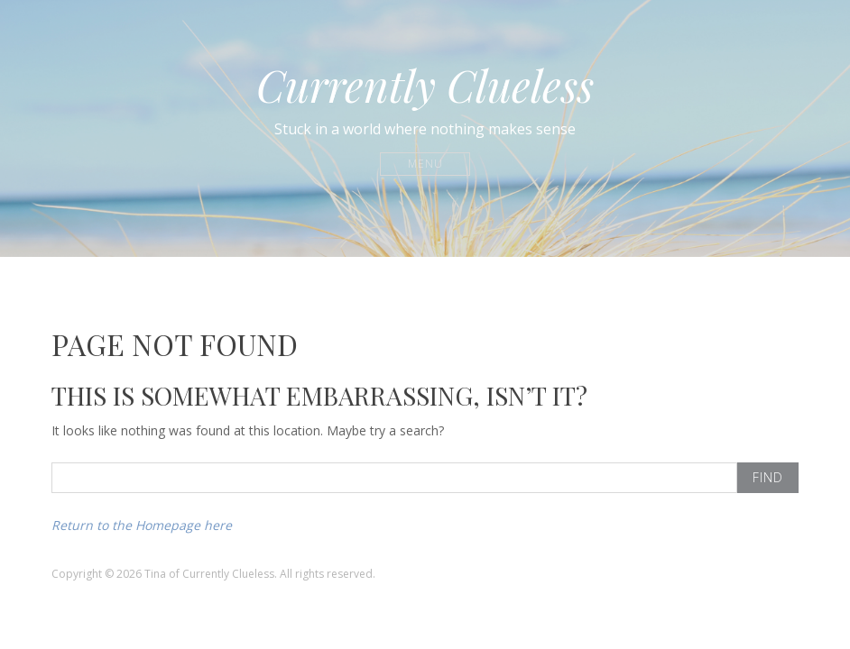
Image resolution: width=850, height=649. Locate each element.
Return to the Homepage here (141, 525)
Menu (425, 163)
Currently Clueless (425, 85)
